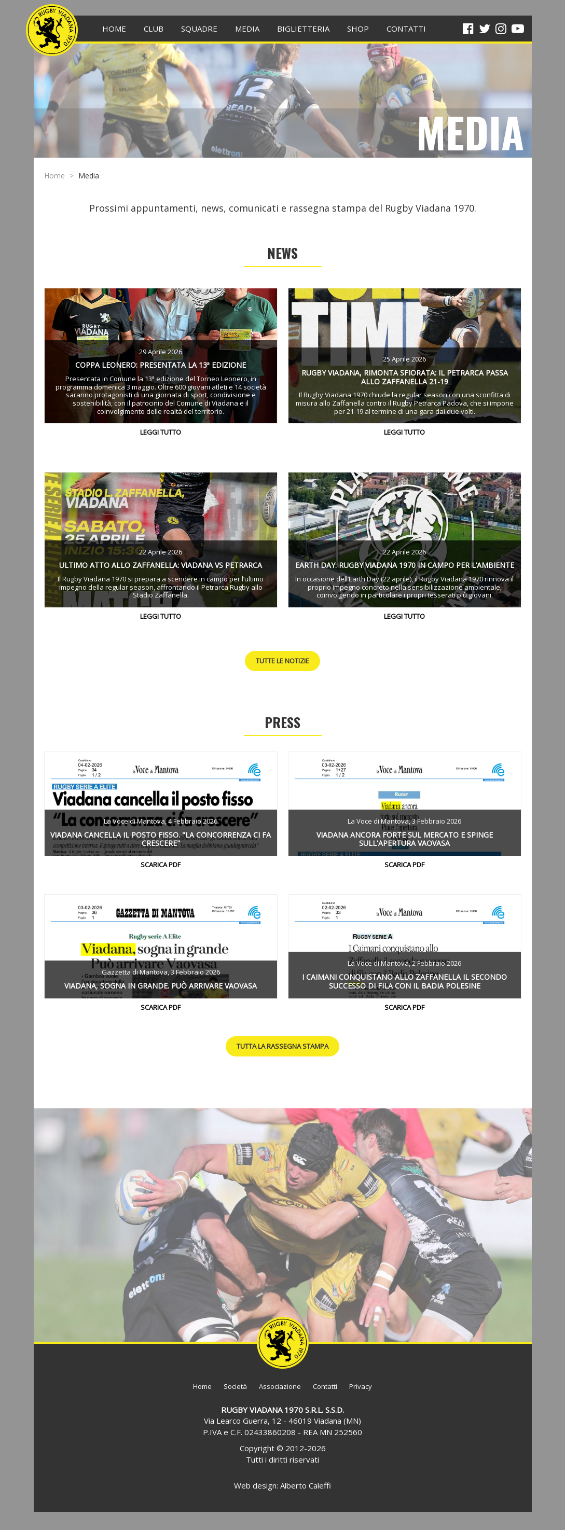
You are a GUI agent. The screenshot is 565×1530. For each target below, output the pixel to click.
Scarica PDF (161, 864)
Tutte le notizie (282, 660)
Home (54, 175)
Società (235, 1386)
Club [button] (153, 28)
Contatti (325, 1386)
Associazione (280, 1386)
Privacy (360, 1386)
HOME (114, 28)
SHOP (358, 28)
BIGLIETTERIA (303, 28)
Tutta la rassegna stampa (282, 1046)
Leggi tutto (160, 432)
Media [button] (247, 28)
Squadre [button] (199, 28)
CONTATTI (406, 28)
